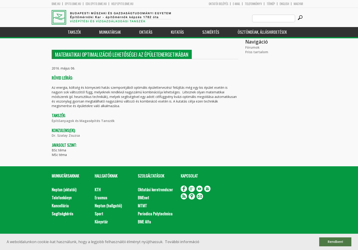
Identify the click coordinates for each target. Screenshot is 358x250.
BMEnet (143, 197)
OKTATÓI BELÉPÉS (218, 3)
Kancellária (60, 205)
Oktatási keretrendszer (155, 189)
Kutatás (177, 32)
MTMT (142, 205)
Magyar (298, 3)
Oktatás (145, 32)
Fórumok (252, 47)
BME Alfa (144, 222)
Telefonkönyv (253, 3)
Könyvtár (101, 222)
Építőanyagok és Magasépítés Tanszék (83, 121)
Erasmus (101, 197)
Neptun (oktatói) (64, 189)
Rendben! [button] (335, 241)
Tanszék (74, 32)
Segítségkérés (62, 214)
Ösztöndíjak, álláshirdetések (262, 32)
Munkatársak (110, 32)
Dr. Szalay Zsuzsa (66, 135)
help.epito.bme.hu (122, 3)
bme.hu (56, 3)
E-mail (236, 3)
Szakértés (210, 32)
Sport (99, 214)
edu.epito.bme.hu (96, 3)
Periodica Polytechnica (155, 214)
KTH (98, 189)
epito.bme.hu (73, 3)
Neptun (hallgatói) (108, 205)
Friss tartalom (256, 52)
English (284, 3)
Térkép (271, 3)
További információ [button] (182, 241)
